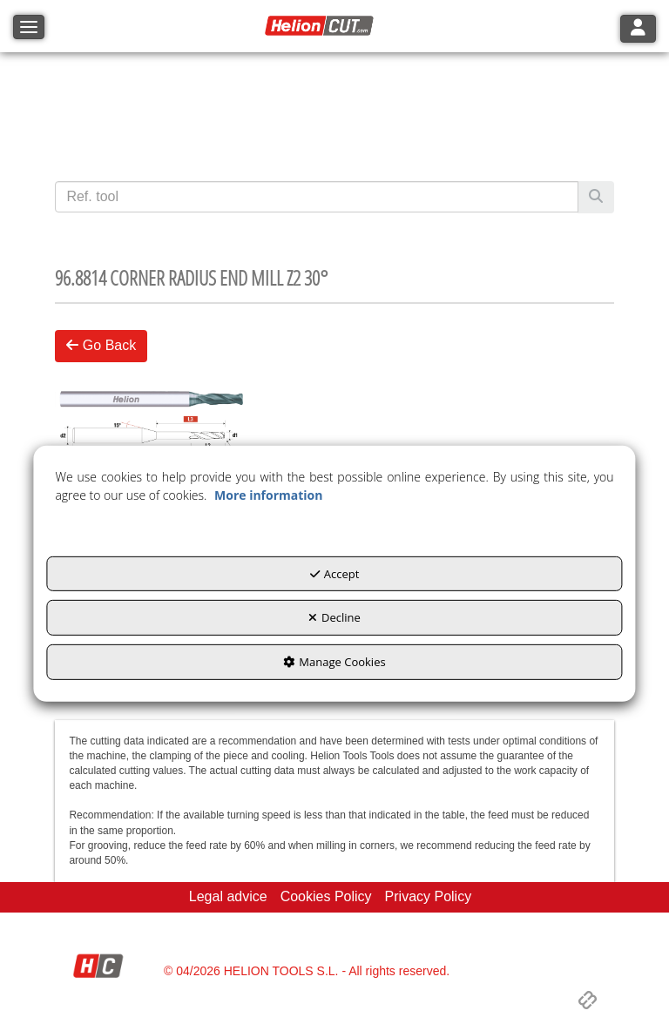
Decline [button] (334, 617)
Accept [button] (335, 574)
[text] (316, 196)
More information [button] (268, 495)
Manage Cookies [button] (334, 662)
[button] (321, 26)
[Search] (596, 197)
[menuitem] (228, 897)
